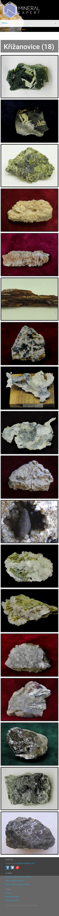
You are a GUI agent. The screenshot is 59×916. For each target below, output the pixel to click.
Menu (4, 23)
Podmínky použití (12, 897)
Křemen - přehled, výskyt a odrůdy (18, 877)
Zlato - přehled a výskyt (14, 881)
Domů (7, 29)
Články (22, 29)
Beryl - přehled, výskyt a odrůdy (17, 884)
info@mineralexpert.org (25, 863)
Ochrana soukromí (13, 900)
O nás (8, 893)
